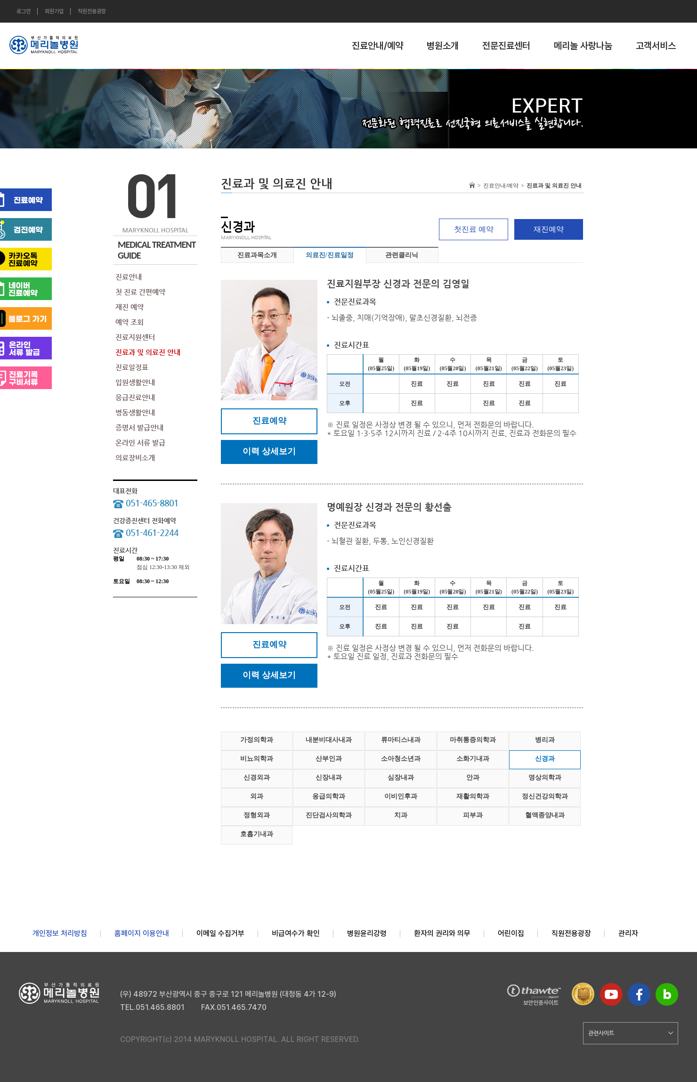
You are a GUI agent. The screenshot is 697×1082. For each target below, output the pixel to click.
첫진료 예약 (474, 229)
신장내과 (329, 777)
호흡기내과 (256, 834)
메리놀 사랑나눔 (583, 45)
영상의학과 (544, 777)
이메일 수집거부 (220, 933)
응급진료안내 (135, 397)
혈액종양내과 (545, 815)
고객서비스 (656, 45)
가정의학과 (256, 739)
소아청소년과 (401, 758)
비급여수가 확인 (296, 933)
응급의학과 (328, 796)
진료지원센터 (135, 337)
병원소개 (443, 45)
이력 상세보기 (269, 451)
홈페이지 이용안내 (141, 933)
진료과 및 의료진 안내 (147, 352)
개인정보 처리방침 (59, 933)
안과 (472, 777)
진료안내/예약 (377, 45)
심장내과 (401, 777)
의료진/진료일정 (330, 255)
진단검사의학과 (329, 815)
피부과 (473, 815)
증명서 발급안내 (139, 427)
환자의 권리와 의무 (442, 933)
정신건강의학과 (545, 796)
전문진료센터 (506, 45)
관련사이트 (630, 1033)
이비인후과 (400, 796)
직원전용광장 (92, 11)
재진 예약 (129, 307)
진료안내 (128, 277)
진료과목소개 (257, 255)
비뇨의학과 (256, 758)
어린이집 (511, 933)
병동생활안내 (135, 412)
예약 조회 (129, 322)
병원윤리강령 (367, 933)
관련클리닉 (401, 255)
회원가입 (54, 11)
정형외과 (256, 815)
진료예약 (269, 420)
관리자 (628, 933)
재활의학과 (472, 796)
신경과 (545, 758)
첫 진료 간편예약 (140, 292)
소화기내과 (472, 758)
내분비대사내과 (329, 739)
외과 (256, 796)
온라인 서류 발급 (140, 443)
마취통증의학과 (473, 739)
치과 (400, 815)
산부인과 (329, 758)
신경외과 (256, 777)
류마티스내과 (401, 739)
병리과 (545, 739)
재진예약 (549, 229)
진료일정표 (131, 367)
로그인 (23, 11)
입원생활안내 (135, 382)
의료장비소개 (135, 458)
